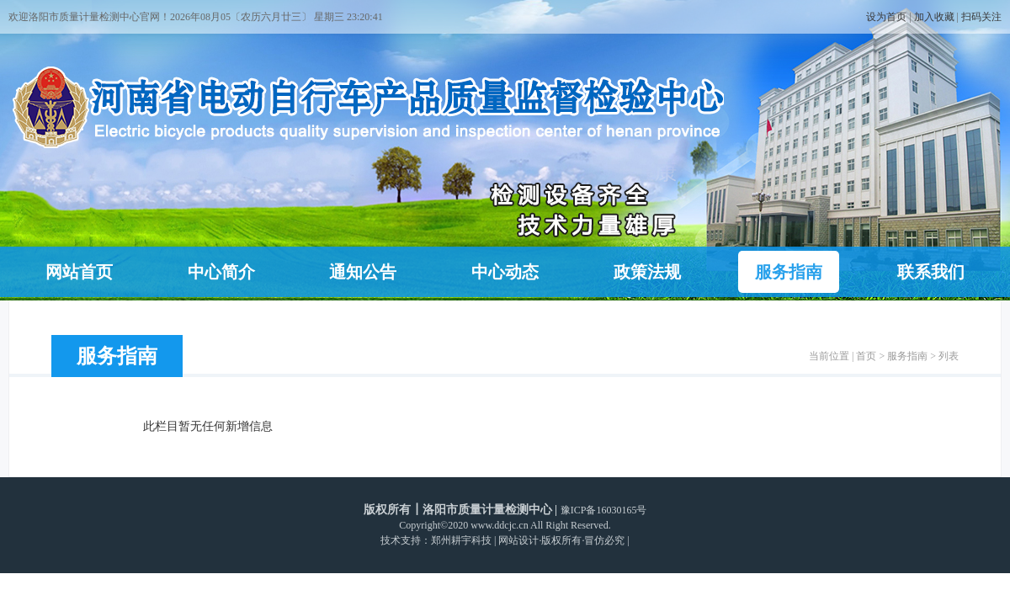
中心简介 (221, 272)
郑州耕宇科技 (461, 540)
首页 (866, 356)
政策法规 (647, 272)
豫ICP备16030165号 (604, 510)
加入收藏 (934, 17)
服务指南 (788, 272)
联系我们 (931, 272)
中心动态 (505, 272)
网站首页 (79, 272)
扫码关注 (981, 17)
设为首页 (886, 17)
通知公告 (362, 272)
